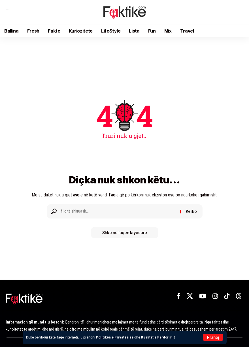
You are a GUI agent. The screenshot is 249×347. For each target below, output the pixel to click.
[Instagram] (215, 296)
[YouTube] (203, 296)
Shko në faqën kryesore (124, 232)
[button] (213, 337)
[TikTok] (227, 296)
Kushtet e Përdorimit (158, 337)
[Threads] (238, 296)
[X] (189, 296)
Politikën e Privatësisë (114, 337)
